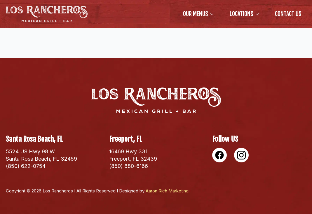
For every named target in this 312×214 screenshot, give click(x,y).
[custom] (219, 155)
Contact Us (288, 13)
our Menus (195, 13)
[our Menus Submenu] (213, 14)
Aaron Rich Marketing (167, 191)
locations (241, 13)
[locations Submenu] (258, 14)
